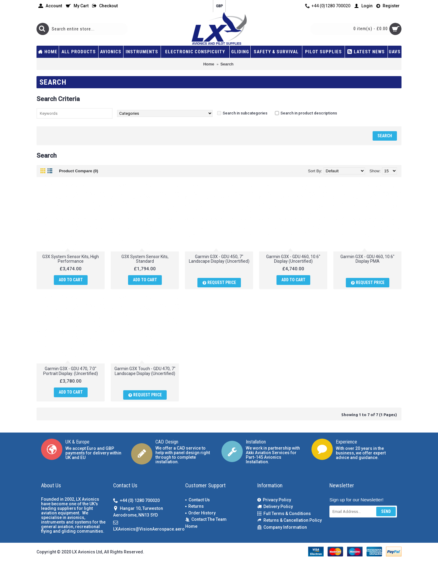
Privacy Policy (274, 500)
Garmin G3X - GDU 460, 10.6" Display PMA (367, 259)
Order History (200, 512)
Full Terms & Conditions (284, 513)
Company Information (282, 527)
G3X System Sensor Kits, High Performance (70, 259)
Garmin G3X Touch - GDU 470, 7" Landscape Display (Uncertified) (145, 371)
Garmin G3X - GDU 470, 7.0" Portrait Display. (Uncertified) (70, 371)
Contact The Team (206, 519)
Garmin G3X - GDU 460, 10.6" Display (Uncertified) (293, 259)
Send (386, 511)
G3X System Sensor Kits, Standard (145, 259)
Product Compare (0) (78, 171)
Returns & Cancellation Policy (289, 520)
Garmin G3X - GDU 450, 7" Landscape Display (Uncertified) (219, 259)
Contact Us (197, 499)
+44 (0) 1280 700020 (136, 500)
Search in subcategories (245, 113)
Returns (194, 506)
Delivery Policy (275, 506)
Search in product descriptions (308, 113)
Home (191, 526)
